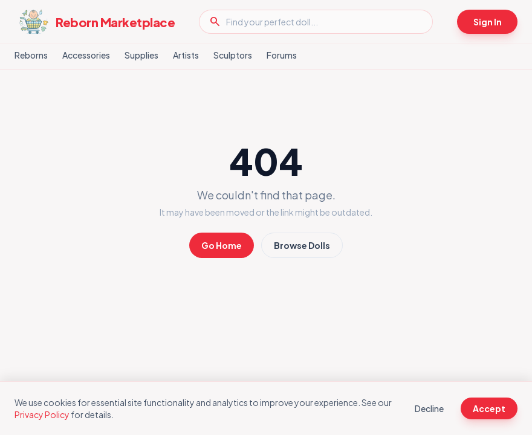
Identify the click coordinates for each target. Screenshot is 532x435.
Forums (282, 55)
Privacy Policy (42, 414)
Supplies (141, 55)
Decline (429, 408)
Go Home (221, 245)
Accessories (86, 55)
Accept (489, 408)
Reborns (31, 55)
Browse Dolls (302, 245)
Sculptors (232, 55)
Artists (186, 55)
